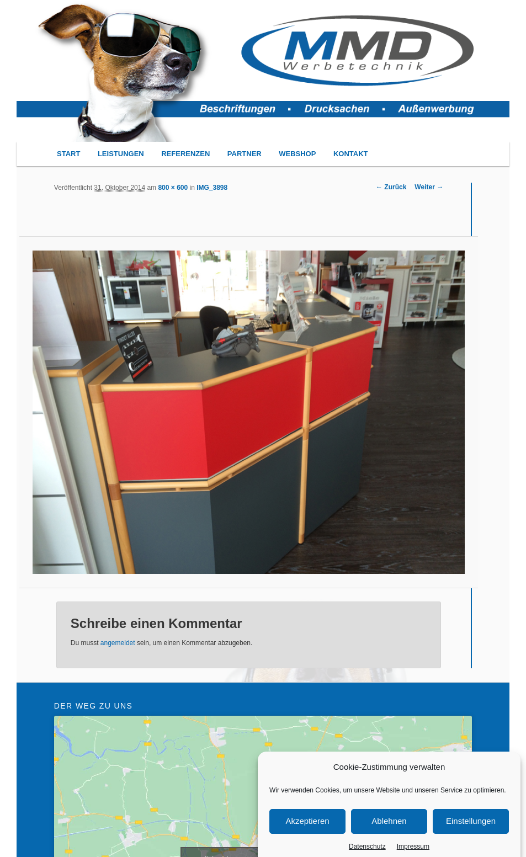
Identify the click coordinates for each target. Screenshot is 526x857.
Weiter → (429, 187)
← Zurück (391, 187)
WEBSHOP (297, 154)
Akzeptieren (307, 833)
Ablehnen (388, 833)
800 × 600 (173, 187)
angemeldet (117, 643)
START (68, 154)
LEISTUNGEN (121, 154)
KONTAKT (350, 154)
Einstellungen (471, 833)
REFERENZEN (185, 154)
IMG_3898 (211, 187)
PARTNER (244, 154)
